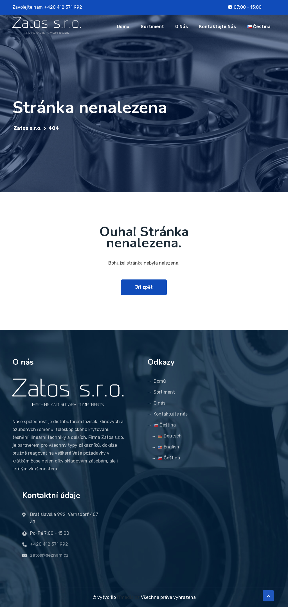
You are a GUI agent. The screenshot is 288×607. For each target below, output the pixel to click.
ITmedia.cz (128, 597)
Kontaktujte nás (217, 26)
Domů (123, 26)
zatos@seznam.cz (49, 555)
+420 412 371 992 (63, 7)
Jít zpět (144, 287)
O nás (181, 26)
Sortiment (152, 26)
